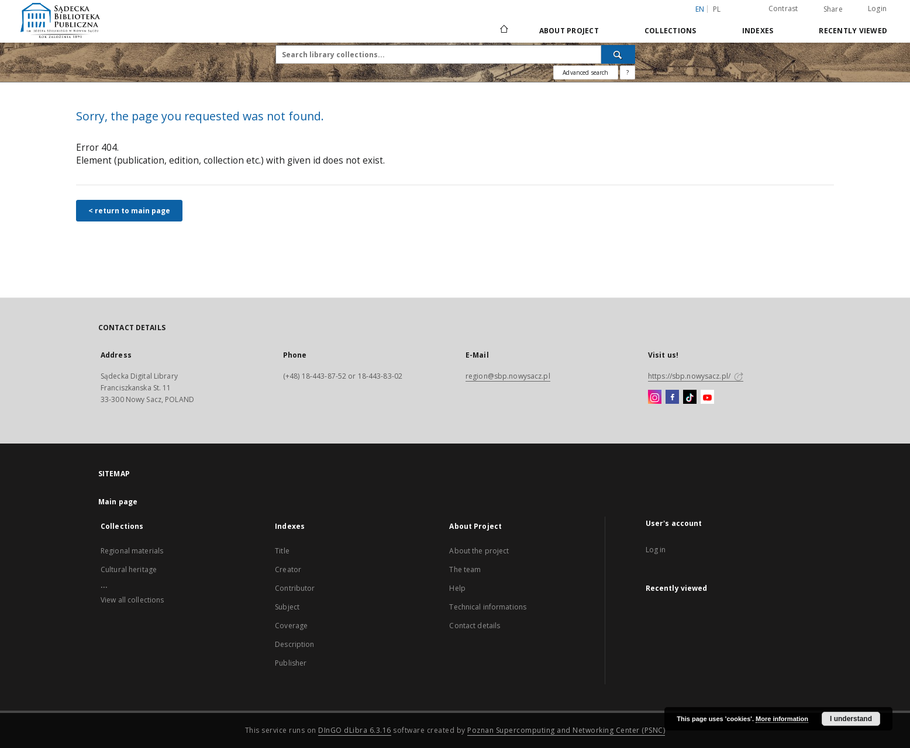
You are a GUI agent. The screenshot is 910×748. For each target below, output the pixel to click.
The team (465, 569)
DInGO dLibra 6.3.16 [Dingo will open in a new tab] (354, 730)
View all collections (132, 600)
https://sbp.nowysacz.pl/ (695, 376)
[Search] (618, 54)
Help (457, 588)
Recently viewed (853, 31)
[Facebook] (672, 397)
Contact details (474, 626)
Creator (288, 569)
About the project (479, 551)
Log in (656, 550)
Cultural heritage (129, 569)
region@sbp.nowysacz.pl (508, 376)
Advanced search (585, 72)
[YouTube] (707, 397)
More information (782, 718)
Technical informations (487, 607)
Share (833, 9)
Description (294, 644)
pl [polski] (717, 9)
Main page (117, 502)
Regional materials (132, 551)
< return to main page (129, 211)
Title (282, 551)
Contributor (295, 588)
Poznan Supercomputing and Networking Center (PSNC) (566, 730)
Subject (287, 607)
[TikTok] (690, 397)
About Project (569, 31)
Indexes (758, 31)
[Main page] (503, 30)
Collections (670, 31)
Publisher (290, 663)
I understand (851, 719)
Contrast (783, 8)
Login (877, 8)
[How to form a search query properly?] (627, 72)
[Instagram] (654, 397)
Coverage (291, 626)
